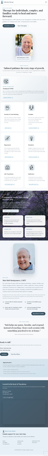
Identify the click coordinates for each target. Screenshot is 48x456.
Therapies (5, 442)
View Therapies (22, 26)
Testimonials (20, 441)
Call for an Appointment (11, 211)
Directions (34, 442)
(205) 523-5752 (7, 348)
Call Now (4, 354)
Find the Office (15, 354)
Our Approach (6, 444)
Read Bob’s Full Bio (38, 313)
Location (19, 444)
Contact (19, 442)
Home (4, 441)
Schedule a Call (8, 26)
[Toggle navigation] (46, 2)
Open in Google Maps (8, 397)
